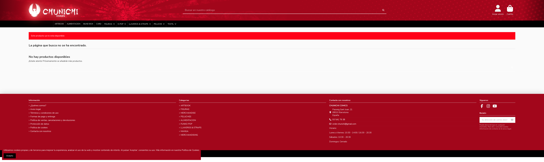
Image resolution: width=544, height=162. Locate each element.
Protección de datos (39, 124)
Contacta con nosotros (40, 131)
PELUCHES (186, 116)
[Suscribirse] (512, 120)
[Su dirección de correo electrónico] (494, 120)
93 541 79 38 (338, 119)
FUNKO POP (186, 124)
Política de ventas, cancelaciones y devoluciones (52, 120)
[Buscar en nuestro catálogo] (383, 10)
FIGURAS (185, 109)
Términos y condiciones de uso (44, 113)
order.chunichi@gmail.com (344, 124)
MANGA (184, 131)
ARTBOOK (186, 105)
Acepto (9, 155)
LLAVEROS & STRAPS (191, 127)
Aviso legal (35, 109)
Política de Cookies (190, 150)
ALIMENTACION (188, 120)
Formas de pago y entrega (42, 116)
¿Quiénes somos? (38, 105)
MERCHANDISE (188, 113)
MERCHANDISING (189, 135)
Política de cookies (39, 127)
